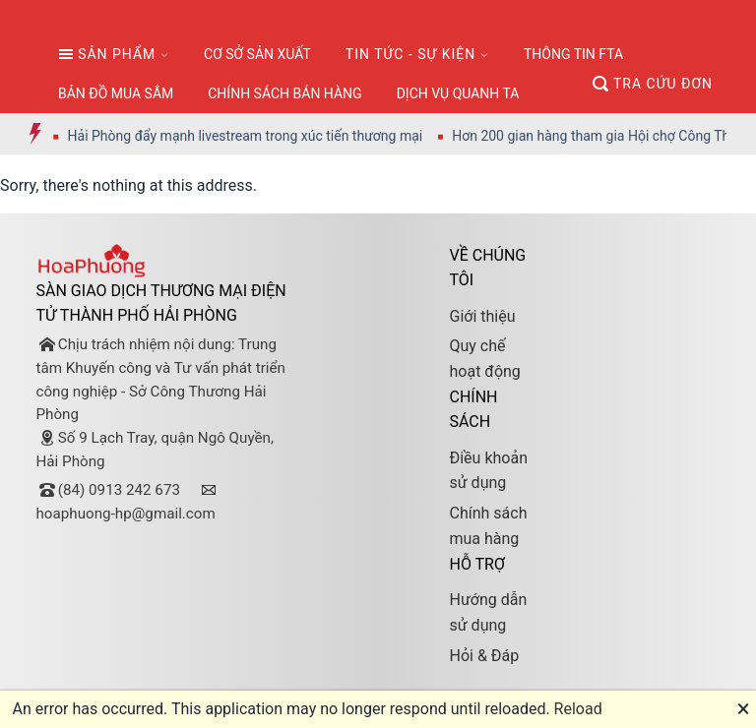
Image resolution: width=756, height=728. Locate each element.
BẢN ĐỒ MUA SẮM (115, 93)
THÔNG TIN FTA (573, 54)
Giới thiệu (482, 316)
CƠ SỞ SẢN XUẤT (257, 54)
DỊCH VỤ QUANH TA (458, 93)
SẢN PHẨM (107, 54)
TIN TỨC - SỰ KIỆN (410, 54)
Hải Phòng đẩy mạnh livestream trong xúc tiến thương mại (255, 136)
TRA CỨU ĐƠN (653, 83)
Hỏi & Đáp (484, 655)
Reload (578, 708)
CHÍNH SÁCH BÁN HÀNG (284, 93)
